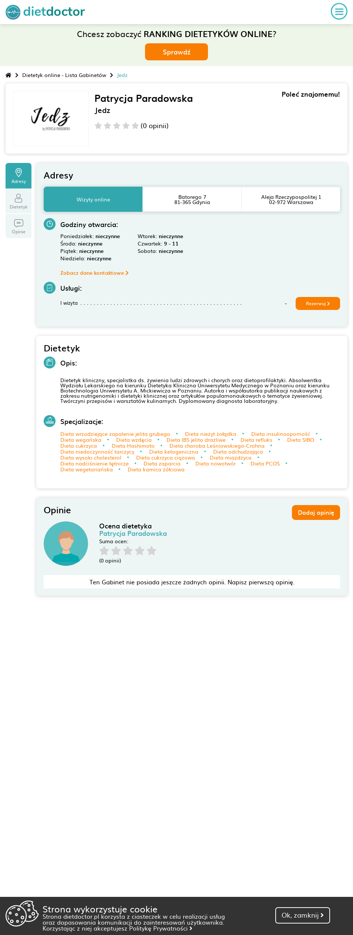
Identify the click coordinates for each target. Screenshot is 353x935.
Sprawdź (177, 52)
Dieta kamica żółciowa (156, 469)
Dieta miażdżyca (231, 457)
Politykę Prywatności (160, 928)
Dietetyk (19, 202)
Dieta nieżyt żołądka (210, 433)
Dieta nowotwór (215, 463)
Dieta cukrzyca (78, 445)
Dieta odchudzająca (238, 451)
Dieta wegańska (80, 439)
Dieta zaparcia (162, 463)
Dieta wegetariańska (86, 469)
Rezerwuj (318, 303)
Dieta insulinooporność (280, 433)
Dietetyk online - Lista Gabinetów (64, 74)
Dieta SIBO (300, 439)
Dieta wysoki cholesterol (90, 457)
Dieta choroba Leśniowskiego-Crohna (217, 445)
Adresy (18, 176)
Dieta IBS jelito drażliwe (196, 439)
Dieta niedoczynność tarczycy (97, 451)
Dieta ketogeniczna (173, 451)
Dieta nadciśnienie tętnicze (94, 463)
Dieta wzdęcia (134, 439)
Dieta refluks (256, 439)
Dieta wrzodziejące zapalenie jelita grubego (115, 433)
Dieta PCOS (265, 463)
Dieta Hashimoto (133, 445)
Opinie (19, 227)
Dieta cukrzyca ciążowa (165, 457)
